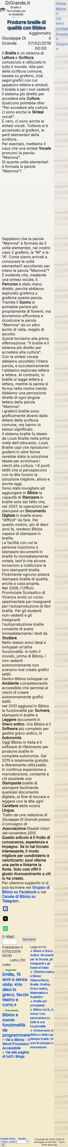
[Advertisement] (35, 204)
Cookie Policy (7, 1138)
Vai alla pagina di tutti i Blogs (15, 1054)
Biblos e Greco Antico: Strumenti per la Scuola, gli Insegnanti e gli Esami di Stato (41, 959)
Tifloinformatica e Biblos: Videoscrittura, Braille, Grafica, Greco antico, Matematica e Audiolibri (42, 984)
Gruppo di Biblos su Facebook (25, 889)
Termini (22, 1138)
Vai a (16, 1044)
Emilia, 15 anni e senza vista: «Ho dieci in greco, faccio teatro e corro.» (15, 988)
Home (61, 3)
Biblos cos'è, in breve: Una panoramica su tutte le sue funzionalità (41, 1018)
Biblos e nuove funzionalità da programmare (16, 1023)
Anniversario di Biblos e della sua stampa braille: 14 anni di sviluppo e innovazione (41, 1039)
